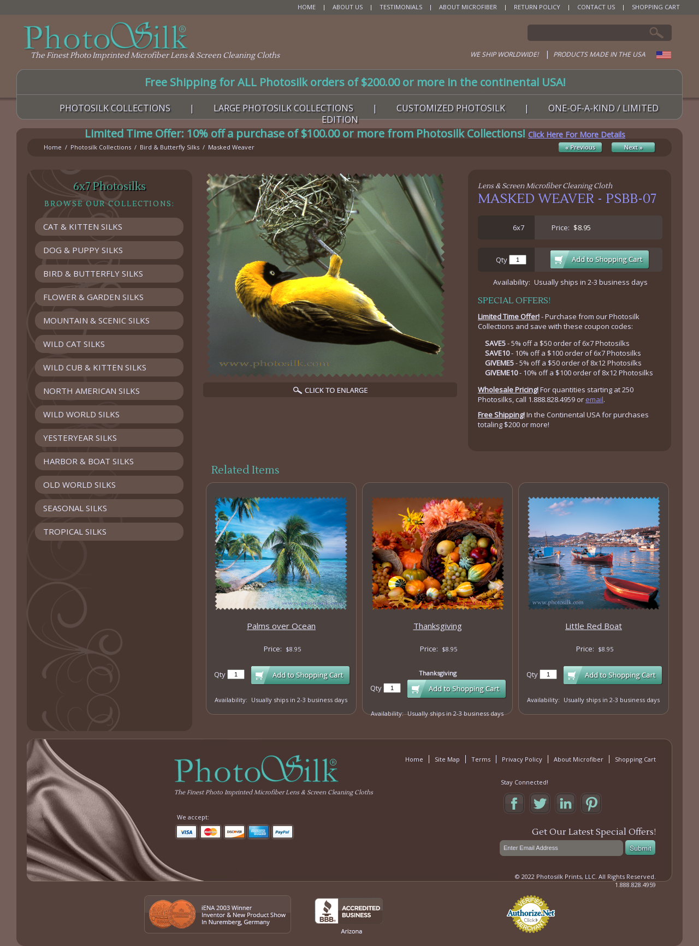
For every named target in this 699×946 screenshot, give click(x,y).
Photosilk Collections (100, 147)
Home (53, 147)
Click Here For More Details (576, 134)
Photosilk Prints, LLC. (566, 876)
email (594, 399)
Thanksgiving (437, 625)
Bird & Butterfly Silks (169, 147)
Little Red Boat (593, 625)
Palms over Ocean (281, 625)
